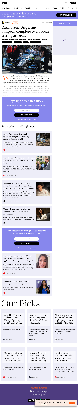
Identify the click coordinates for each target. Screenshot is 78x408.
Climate (71, 8)
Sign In (65, 2)
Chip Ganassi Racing (6, 42)
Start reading (66, 15)
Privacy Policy (44, 404)
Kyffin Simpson (13, 39)
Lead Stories (6, 8)
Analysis (47, 8)
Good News (17, 8)
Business (38, 8)
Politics (62, 8)
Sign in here (32, 119)
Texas (30, 39)
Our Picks (28, 8)
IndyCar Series (17, 42)
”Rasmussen (4, 39)
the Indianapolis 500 (35, 42)
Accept (72, 403)
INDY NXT (26, 42)
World (55, 8)
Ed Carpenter (22, 39)
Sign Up (73, 2)
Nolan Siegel (37, 39)
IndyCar (44, 39)
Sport (15, 22)
